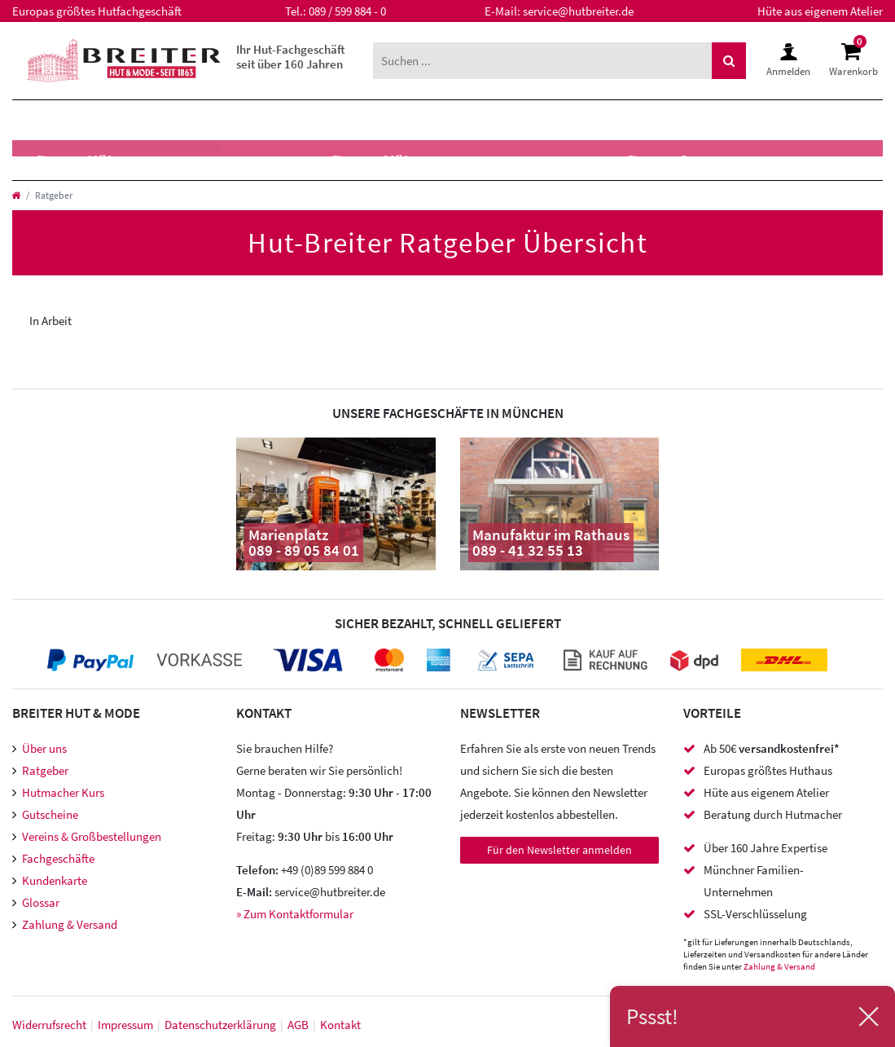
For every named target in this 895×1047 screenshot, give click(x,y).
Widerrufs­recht (49, 1024)
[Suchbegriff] (542, 60)
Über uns (44, 748)
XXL (379, 120)
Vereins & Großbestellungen (91, 836)
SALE (439, 120)
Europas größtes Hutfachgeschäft (97, 11)
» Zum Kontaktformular (294, 914)
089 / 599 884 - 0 (347, 11)
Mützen (119, 160)
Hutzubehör (298, 160)
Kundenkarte (54, 880)
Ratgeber (45, 770)
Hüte (38, 160)
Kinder (217, 120)
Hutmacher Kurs (63, 792)
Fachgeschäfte (58, 858)
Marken (305, 120)
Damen (134, 120)
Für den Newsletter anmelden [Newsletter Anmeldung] (559, 849)
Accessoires (428, 160)
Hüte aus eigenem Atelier (820, 11)
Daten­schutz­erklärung (220, 1024)
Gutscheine (50, 814)
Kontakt (340, 1024)
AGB (298, 1024)
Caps (198, 160)
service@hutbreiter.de (578, 11)
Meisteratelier (567, 160)
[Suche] (729, 60)
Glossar (40, 902)
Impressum (125, 1024)
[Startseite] (15, 195)
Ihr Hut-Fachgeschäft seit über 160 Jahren (290, 57)
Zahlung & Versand (69, 924)
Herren (48, 120)
